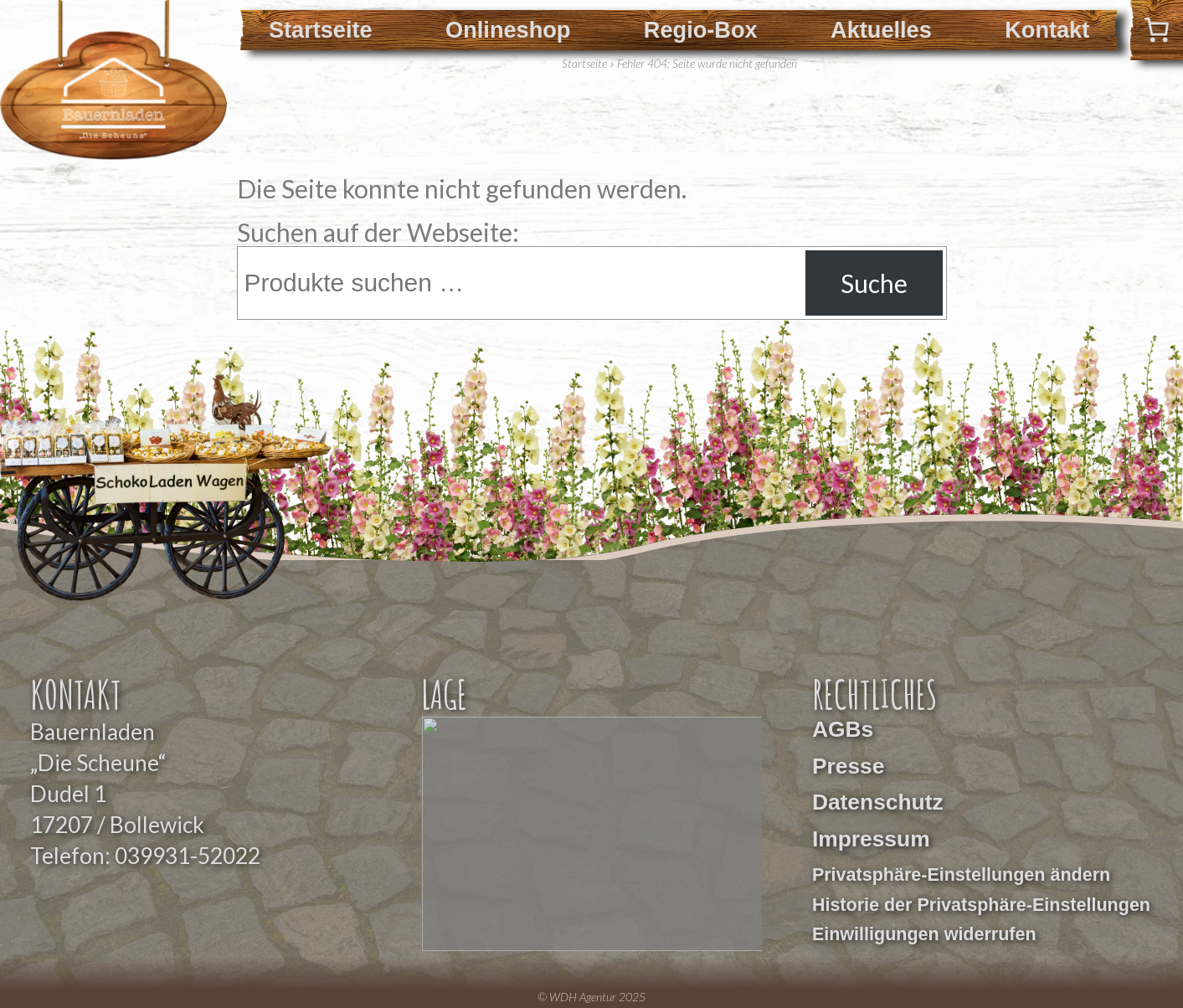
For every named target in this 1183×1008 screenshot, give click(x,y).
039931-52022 (187, 855)
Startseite (321, 30)
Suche (874, 283)
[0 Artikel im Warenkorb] (1156, 30)
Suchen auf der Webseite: (378, 232)
